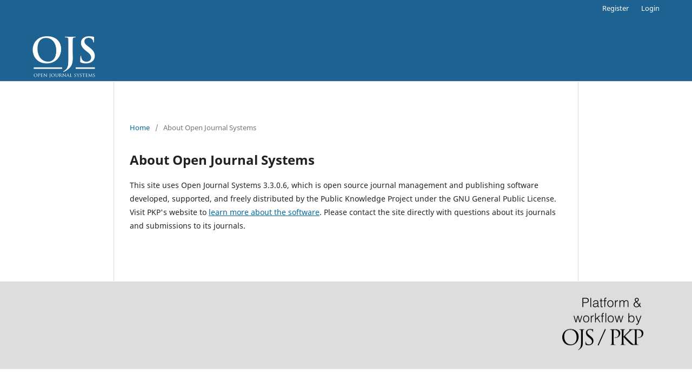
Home (140, 127)
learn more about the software (264, 212)
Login (650, 8)
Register (615, 8)
